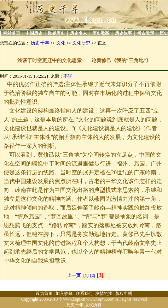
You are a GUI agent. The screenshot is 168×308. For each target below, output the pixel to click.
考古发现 (145, 33)
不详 (68, 76)
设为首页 (44, 293)
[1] (86, 275)
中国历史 (33, 33)
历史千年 (40, 43)
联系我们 (84, 293)
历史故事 (123, 33)
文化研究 (81, 43)
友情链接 (103, 293)
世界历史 (56, 33)
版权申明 (123, 293)
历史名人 (78, 33)
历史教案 (100, 33)
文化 (60, 43)
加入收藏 (64, 293)
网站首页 (11, 33)
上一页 (74, 275)
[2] (92, 275)
